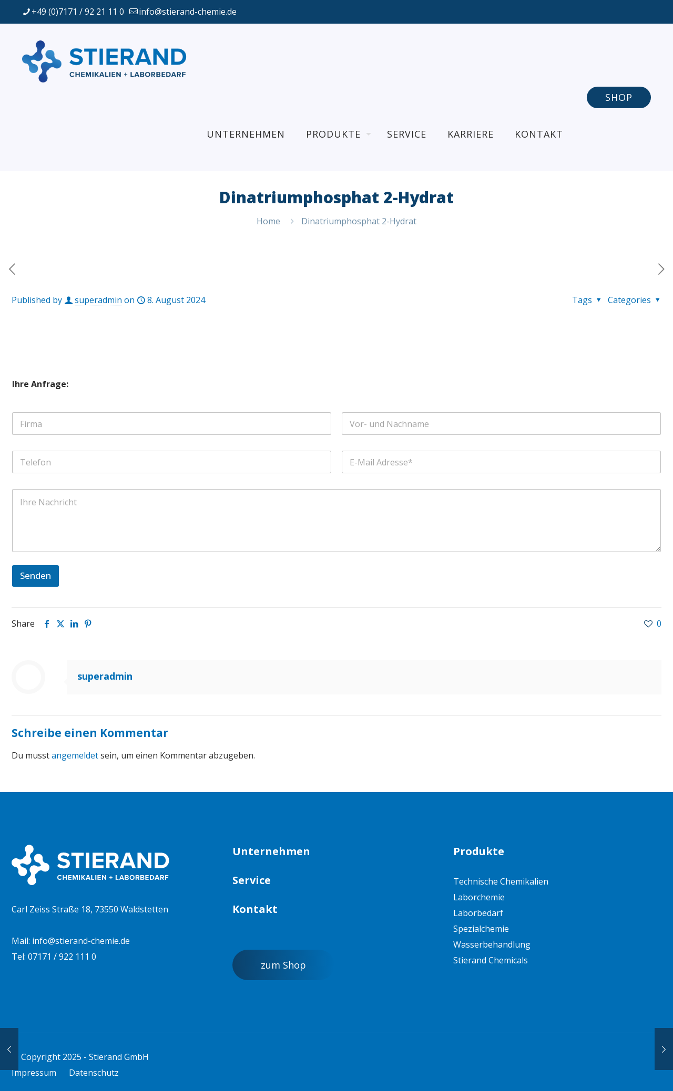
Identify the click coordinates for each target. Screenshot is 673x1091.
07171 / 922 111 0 (62, 956)
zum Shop (283, 965)
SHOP (619, 97)
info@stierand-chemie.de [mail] (188, 11)
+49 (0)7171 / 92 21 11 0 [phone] (78, 11)
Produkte (478, 851)
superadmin (98, 300)
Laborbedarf (478, 913)
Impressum (34, 1072)
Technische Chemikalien (500, 881)
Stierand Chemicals (490, 960)
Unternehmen (271, 851)
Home (268, 221)
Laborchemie (479, 897)
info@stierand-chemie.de (81, 941)
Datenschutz (94, 1072)
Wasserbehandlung (492, 944)
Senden (35, 575)
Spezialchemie (481, 928)
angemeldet (75, 755)
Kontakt (255, 909)
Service (251, 880)
